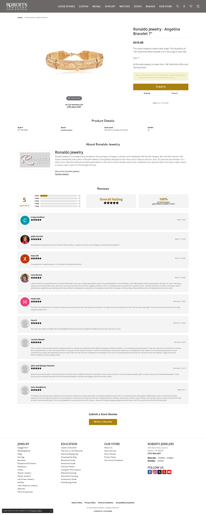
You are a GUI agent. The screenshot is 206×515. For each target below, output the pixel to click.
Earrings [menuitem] (21, 457)
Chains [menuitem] (20, 470)
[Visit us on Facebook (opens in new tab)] (150, 472)
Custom (83, 6)
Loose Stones (66, 6)
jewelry (20, 17)
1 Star (37, 206)
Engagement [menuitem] (23, 448)
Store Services (110, 451)
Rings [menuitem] (20, 454)
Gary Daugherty (38, 387)
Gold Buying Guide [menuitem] (69, 483)
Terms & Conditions (105, 503)
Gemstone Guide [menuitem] (68, 464)
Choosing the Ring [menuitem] (68, 457)
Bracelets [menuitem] (22, 460)
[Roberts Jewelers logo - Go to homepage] (17, 6)
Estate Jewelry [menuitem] (24, 476)
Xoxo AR (35, 255)
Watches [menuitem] (21, 489)
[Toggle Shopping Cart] (198, 6)
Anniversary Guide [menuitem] (68, 479)
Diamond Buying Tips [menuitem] (69, 454)
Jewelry (110, 6)
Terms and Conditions (113, 460)
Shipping (147, 93)
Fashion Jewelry (62, 174)
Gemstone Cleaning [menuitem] (69, 476)
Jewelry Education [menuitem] (69, 448)
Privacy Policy (110, 457)
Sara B (34, 320)
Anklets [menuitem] (21, 483)
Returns (175, 93)
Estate (138, 6)
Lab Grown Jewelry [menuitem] (26, 479)
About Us (108, 448)
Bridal (96, 6)
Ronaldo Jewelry (66, 130)
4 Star (37, 198)
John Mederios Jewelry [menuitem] (28, 486)
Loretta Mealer (38, 339)
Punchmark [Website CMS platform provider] (107, 511)
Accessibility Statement (125, 503)
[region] (74, 61)
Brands (150, 6)
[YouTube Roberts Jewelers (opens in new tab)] (169, 472)
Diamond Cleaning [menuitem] (68, 473)
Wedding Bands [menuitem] (24, 451)
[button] (177, 6)
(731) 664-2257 (74, 107)
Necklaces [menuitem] (22, 467)
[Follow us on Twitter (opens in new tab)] (159, 472)
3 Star (37, 201)
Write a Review (103, 422)
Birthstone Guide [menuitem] (68, 460)
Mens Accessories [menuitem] (25, 492)
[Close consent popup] (51, 511)
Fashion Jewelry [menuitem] (24, 473)
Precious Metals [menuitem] (68, 467)
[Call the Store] (154, 453)
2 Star (37, 203)
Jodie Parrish (37, 236)
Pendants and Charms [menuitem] (27, 464)
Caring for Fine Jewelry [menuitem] (71, 470)
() (79, 196)
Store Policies (110, 454)
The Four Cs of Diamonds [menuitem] (72, 451)
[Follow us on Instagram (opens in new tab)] (155, 472)
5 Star (37, 196)
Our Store (165, 6)
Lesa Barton (36, 275)
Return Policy (77, 503)
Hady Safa (35, 298)
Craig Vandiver (38, 217)
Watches (124, 6)
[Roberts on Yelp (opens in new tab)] (164, 472)
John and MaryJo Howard (42, 365)
